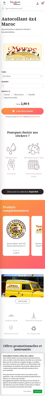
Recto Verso (19, 94)
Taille (3, 72)
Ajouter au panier (22, 111)
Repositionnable (10, 97)
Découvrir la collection (22, 191)
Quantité (5, 81)
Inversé (7, 94)
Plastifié (31, 94)
